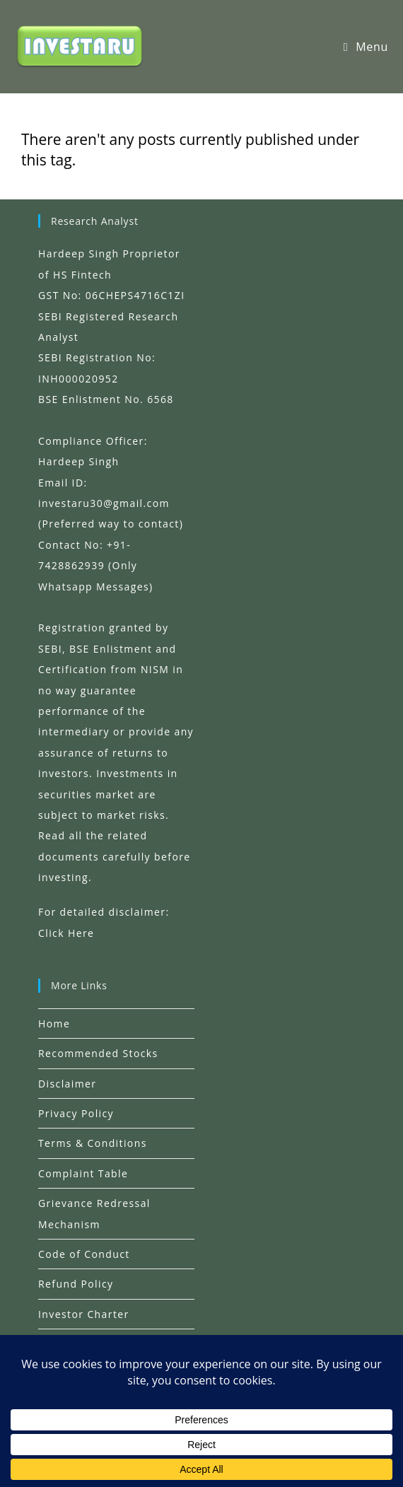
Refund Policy (75, 1283)
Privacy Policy (76, 1113)
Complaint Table (83, 1173)
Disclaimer (67, 1083)
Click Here (66, 933)
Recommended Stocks (98, 1053)
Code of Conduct (84, 1254)
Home (54, 1023)
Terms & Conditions (92, 1143)
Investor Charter (83, 1314)
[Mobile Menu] (366, 46)
